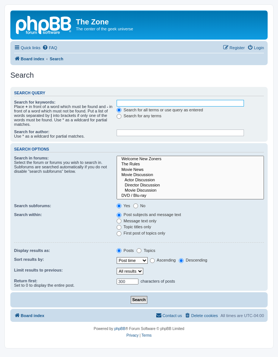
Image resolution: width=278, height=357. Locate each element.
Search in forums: (31, 158)
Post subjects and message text (149, 214)
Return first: (25, 281)
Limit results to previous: (38, 270)
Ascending (163, 260)
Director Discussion (190, 185)
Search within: (28, 214)
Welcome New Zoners (190, 159)
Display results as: (32, 250)
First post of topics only (141, 233)
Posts (125, 250)
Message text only (137, 221)
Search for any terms (139, 116)
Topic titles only (134, 227)
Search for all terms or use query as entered (160, 110)
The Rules (190, 164)
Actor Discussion (190, 180)
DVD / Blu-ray (190, 195)
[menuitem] (49, 47)
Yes (123, 205)
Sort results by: (29, 259)
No (139, 205)
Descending (193, 260)
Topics (146, 250)
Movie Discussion (190, 175)
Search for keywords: (35, 102)
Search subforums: (32, 205)
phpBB (119, 329)
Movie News (190, 169)
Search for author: (31, 131)
